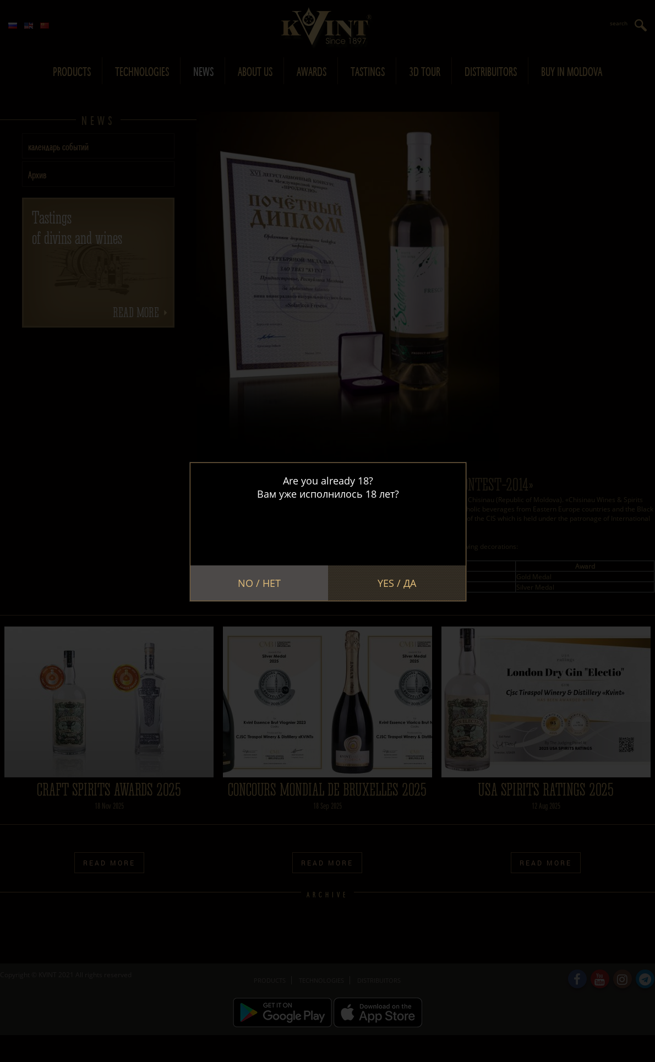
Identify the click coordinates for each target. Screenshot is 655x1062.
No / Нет (259, 583)
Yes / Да (397, 583)
